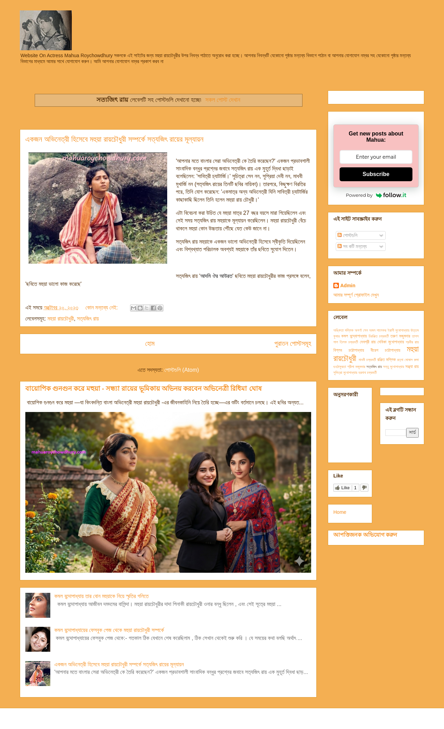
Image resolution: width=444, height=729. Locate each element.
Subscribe (375, 174)
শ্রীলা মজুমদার (356, 366)
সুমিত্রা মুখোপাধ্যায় (345, 372)
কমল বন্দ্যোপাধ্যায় (354, 336)
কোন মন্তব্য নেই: (102, 307)
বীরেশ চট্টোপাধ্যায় (385, 350)
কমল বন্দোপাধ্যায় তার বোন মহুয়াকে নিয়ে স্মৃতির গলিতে (101, 596)
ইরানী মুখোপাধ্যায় (398, 330)
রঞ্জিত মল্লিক (386, 359)
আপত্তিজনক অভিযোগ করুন (365, 535)
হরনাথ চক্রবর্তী (367, 372)
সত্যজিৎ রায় (88, 319)
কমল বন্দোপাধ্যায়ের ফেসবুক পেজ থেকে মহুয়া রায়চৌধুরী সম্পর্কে (109, 630)
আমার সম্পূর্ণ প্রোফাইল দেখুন (356, 295)
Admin (348, 285)
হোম (149, 343)
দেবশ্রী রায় (368, 342)
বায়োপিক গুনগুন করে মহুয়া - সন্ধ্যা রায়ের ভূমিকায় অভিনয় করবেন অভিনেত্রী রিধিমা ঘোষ (143, 388)
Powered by (376, 195)
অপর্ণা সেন (361, 330)
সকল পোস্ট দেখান (222, 99)
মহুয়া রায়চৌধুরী (61, 319)
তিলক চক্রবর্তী (349, 342)
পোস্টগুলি (347, 235)
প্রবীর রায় (412, 342)
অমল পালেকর (377, 330)
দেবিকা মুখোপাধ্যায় (390, 342)
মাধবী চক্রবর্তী (367, 360)
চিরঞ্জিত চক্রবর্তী (379, 336)
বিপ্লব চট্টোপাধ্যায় (348, 350)
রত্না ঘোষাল (404, 360)
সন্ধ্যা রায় (412, 366)
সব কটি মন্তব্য (352, 246)
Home (339, 512)
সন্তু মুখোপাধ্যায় (393, 366)
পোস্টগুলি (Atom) (181, 370)
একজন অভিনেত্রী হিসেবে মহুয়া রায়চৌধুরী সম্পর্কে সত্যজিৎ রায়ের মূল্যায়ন (114, 139)
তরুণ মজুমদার (400, 336)
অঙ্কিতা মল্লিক (343, 330)
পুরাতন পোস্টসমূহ (292, 343)
